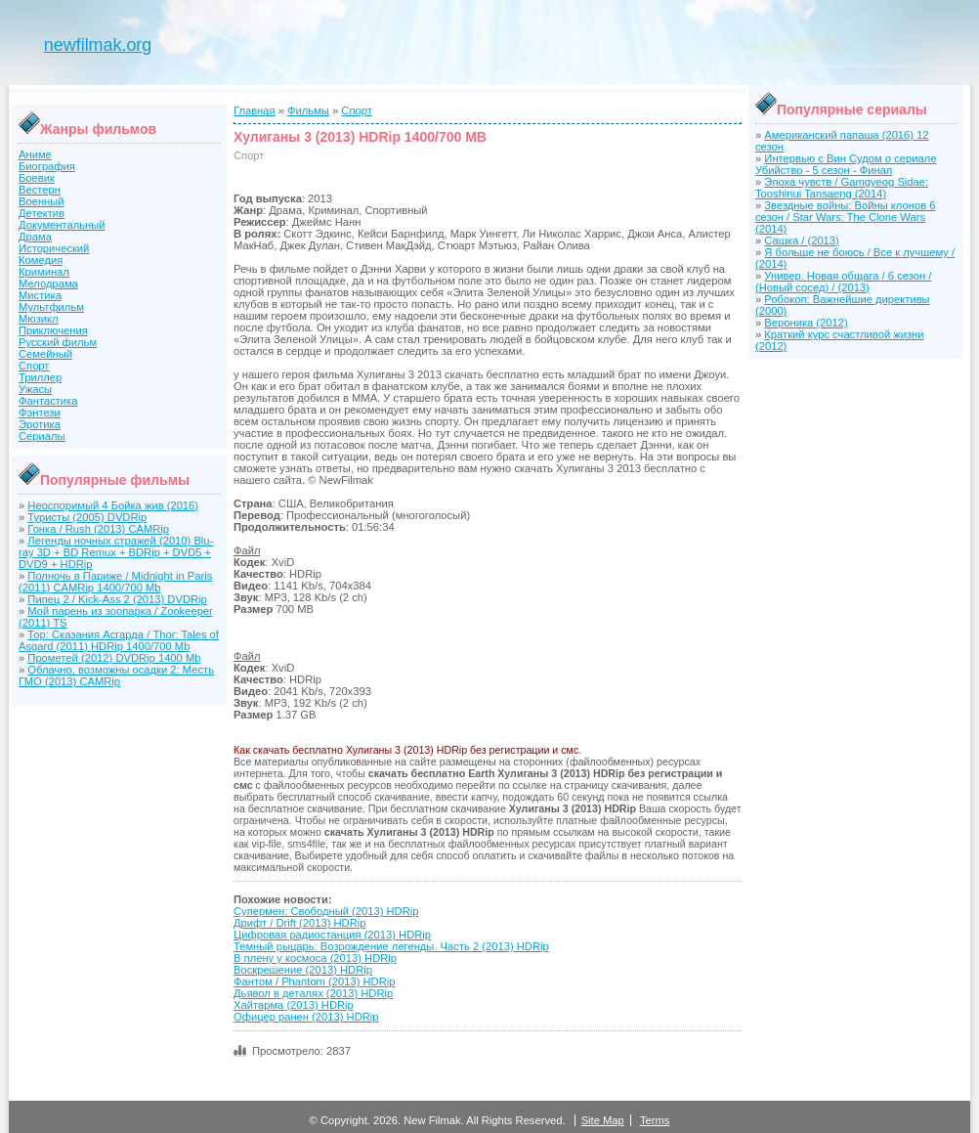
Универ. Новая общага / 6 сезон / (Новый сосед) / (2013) (843, 281)
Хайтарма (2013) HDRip (294, 1005)
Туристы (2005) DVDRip (87, 517)
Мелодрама (48, 283)
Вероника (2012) (805, 322)
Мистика (40, 295)
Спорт (34, 365)
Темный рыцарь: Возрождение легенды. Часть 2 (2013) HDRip (391, 946)
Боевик (37, 178)
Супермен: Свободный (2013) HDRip (326, 911)
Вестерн (40, 190)
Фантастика (48, 401)
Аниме (35, 154)
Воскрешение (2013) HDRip (303, 970)
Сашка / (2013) (801, 240)
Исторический (54, 248)
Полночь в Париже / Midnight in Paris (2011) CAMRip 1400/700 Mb (115, 581)
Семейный (45, 354)
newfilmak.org (97, 45)
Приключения (53, 330)
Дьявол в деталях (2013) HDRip (313, 993)
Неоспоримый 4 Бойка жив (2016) (112, 505)
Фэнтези (40, 412)
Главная (255, 110)
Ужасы (35, 389)
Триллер (40, 377)
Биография (47, 166)
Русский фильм (58, 342)
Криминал (44, 272)
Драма (35, 236)
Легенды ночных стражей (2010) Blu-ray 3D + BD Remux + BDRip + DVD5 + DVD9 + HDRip (116, 552)
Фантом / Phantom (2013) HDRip (314, 981)
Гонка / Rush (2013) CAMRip (98, 529)
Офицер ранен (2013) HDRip (306, 1017)
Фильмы (308, 110)
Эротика (40, 424)
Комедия (41, 260)
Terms (654, 1120)
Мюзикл (39, 319)
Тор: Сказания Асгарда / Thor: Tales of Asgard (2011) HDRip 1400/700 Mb (119, 640)
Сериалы (42, 436)
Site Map (602, 1120)
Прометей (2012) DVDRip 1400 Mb (113, 658)
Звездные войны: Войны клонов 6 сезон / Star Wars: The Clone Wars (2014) (845, 217)
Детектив (41, 213)
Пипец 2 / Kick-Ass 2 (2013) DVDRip (116, 599)
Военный (41, 201)
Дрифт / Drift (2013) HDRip (299, 923)
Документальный (62, 225)
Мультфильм (51, 307)
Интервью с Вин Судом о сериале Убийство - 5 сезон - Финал (845, 164)
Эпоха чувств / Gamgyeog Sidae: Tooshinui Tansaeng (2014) (841, 187)
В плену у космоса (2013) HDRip (315, 958)
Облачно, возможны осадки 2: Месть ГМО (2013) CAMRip (116, 675)
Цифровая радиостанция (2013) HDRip (332, 934)
